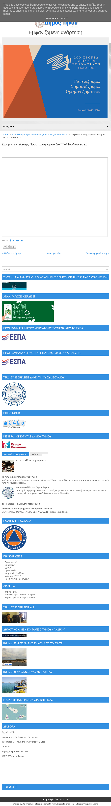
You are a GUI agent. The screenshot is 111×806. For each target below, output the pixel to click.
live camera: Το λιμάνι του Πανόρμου (21, 504)
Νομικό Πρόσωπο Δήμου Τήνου (20, 597)
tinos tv (6, 746)
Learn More (51, 18)
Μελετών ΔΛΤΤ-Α (13, 576)
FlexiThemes (27, 804)
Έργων (8, 568)
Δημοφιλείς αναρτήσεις (15, 454)
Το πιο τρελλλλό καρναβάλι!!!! (31, 460)
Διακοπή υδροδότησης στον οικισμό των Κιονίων (27, 508)
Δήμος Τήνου (11, 591)
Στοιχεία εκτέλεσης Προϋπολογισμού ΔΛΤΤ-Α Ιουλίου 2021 (44, 144)
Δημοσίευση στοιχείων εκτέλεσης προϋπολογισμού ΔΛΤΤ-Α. (39, 134)
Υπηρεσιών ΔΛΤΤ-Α (14, 573)
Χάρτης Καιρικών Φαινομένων (16, 751)
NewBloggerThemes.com (63, 804)
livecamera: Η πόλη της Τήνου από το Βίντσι (23, 742)
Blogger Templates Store (87, 804)
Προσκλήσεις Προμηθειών (17, 579)
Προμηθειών (10, 570)
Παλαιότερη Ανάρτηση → (98, 253)
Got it (64, 18)
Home (6, 134)
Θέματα (35, 454)
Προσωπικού (11, 562)
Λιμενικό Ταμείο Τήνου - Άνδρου (20, 594)
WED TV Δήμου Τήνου (13, 756)
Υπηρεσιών (10, 565)
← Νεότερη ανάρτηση (12, 253)
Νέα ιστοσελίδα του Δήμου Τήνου (32, 487)
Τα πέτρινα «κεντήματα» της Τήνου (19, 477)
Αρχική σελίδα (53, 253)
